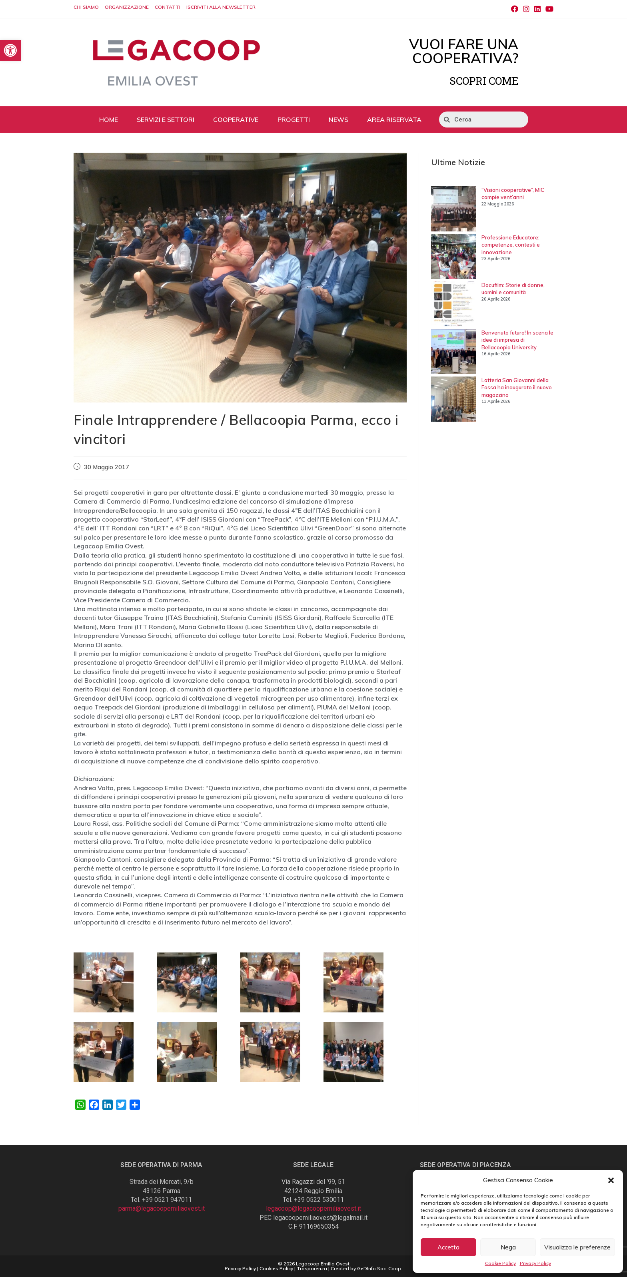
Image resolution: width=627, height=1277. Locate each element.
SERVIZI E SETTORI (165, 120)
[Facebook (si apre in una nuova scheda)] (515, 9)
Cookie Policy (500, 1263)
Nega (508, 1247)
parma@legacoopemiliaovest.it (161, 1208)
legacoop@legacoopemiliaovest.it (313, 1208)
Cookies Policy (276, 1268)
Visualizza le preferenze (577, 1247)
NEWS (338, 120)
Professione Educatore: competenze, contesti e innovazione (510, 244)
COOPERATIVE (235, 120)
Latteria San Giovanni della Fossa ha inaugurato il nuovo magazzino (516, 387)
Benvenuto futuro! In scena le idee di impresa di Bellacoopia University (517, 339)
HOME (108, 120)
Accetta (448, 1247)
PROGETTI (294, 120)
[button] (611, 1180)
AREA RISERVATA (394, 120)
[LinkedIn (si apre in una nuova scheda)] (537, 9)
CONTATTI (167, 7)
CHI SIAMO (86, 7)
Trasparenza (312, 1268)
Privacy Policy (535, 1263)
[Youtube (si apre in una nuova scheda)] (548, 9)
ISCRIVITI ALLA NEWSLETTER (221, 7)
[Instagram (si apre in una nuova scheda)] (526, 9)
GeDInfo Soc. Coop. (379, 1268)
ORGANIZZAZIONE (127, 7)
